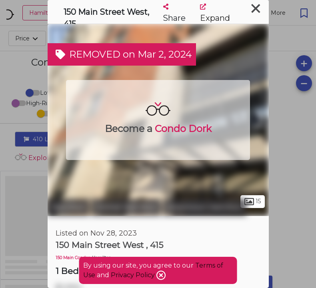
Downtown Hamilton (204, 207)
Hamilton (68, 207)
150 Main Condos (73, 257)
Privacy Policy (133, 275)
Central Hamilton (126, 207)
